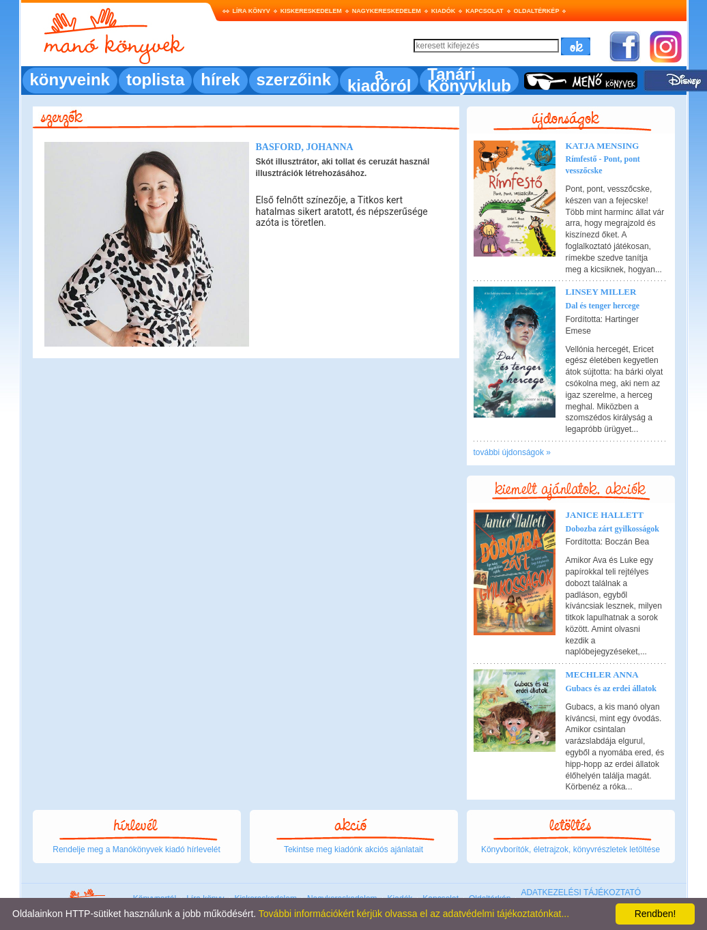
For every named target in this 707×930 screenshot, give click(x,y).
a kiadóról (379, 80)
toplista (155, 79)
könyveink (70, 79)
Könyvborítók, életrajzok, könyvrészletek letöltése (570, 849)
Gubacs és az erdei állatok (611, 688)
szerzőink (294, 79)
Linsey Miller (601, 292)
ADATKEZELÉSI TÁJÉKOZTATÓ (581, 892)
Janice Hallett (605, 515)
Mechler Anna (602, 674)
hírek (220, 79)
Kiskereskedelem (311, 11)
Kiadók (443, 11)
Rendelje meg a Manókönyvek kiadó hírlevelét (136, 849)
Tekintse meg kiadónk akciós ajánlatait (353, 849)
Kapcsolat (484, 11)
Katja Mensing (602, 146)
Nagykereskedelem (386, 11)
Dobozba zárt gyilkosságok (612, 529)
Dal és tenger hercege (603, 305)
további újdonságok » (512, 452)
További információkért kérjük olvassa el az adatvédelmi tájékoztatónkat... (414, 913)
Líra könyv (251, 11)
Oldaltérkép (537, 11)
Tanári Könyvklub (469, 80)
